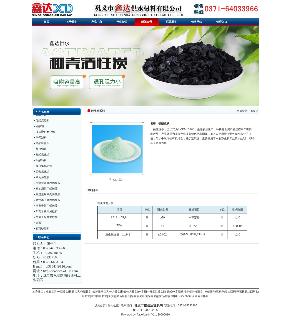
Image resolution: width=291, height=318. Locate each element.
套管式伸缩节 (172, 291)
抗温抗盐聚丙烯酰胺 (48, 183)
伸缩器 (142, 291)
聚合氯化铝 (42, 172)
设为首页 (100, 305)
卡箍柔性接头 (155, 291)
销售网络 (196, 21)
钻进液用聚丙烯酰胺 (48, 195)
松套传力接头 (129, 291)
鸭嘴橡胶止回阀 (246, 291)
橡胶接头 (51, 291)
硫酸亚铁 (41, 115)
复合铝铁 (41, 149)
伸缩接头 (62, 291)
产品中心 (96, 21)
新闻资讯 (146, 21)
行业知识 (121, 21)
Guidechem (184, 296)
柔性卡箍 (186, 291)
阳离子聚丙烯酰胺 (47, 212)
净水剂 (112, 296)
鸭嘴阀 (217, 291)
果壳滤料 (41, 138)
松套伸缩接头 (100, 291)
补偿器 (208, 291)
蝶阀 (174, 296)
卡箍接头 (198, 291)
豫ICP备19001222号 (145, 310)
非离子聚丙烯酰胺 (47, 206)
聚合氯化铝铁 (44, 166)
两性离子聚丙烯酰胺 (48, 200)
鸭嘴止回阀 (229, 291)
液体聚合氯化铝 (45, 132)
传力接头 (114, 291)
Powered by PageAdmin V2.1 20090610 (145, 314)
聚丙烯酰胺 (42, 178)
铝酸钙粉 (41, 161)
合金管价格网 (200, 296)
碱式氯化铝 (42, 155)
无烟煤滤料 (42, 121)
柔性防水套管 (99, 296)
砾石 (38, 223)
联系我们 (171, 21)
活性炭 (166, 296)
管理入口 (221, 21)
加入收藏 (113, 305)
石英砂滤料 (42, 229)
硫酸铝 (40, 126)
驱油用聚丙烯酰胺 (47, 189)
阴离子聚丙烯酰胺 (47, 217)
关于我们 (71, 21)
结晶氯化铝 (42, 143)
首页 (46, 21)
